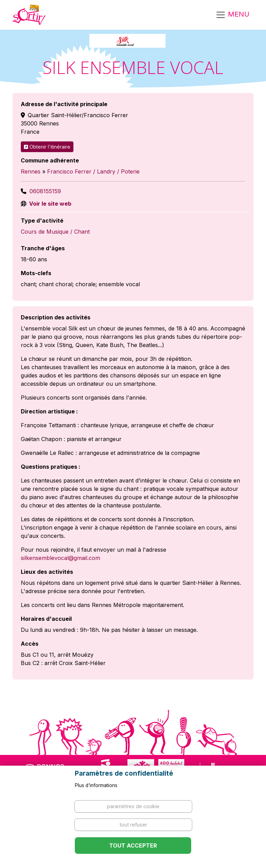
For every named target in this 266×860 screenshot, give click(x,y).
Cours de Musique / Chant (55, 231)
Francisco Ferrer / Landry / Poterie (93, 171)
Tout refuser (133, 825)
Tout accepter (133, 845)
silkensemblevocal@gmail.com (60, 557)
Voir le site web (49, 203)
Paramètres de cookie (133, 806)
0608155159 (45, 191)
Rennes (31, 171)
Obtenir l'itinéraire (47, 147)
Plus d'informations (96, 785)
